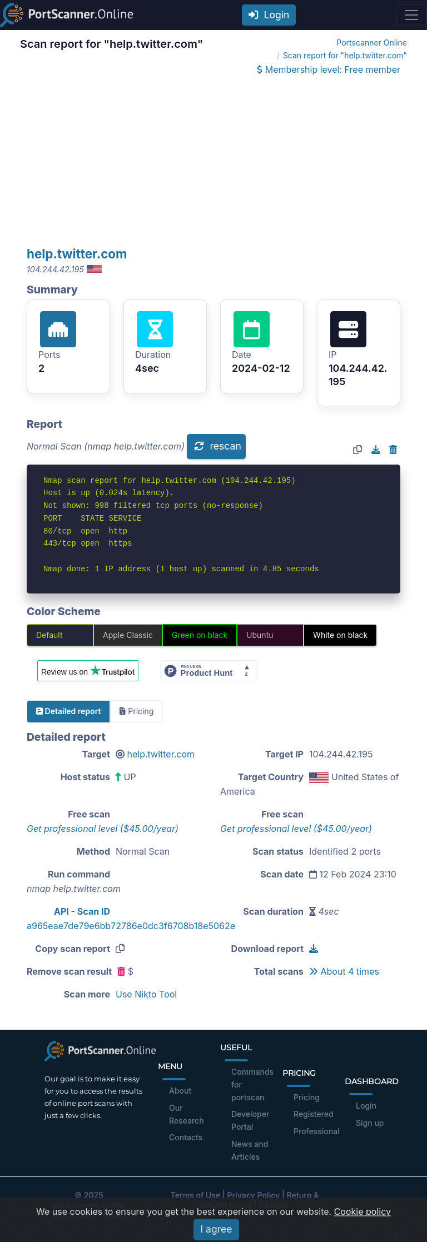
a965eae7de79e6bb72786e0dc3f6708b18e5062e (131, 925)
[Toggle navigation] (411, 15)
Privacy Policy (253, 1195)
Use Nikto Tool (146, 994)
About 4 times (344, 971)
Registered (314, 1114)
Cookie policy (362, 1227)
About (180, 1090)
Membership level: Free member (328, 69)
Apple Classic (128, 635)
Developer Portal (250, 1120)
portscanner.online (87, 1205)
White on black (340, 635)
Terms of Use (196, 1195)
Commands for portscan (252, 1084)
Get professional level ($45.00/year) (102, 828)
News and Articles (250, 1150)
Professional (317, 1131)
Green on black (199, 635)
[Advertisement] (213, 162)
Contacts (185, 1137)
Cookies (274, 1205)
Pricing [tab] (136, 711)
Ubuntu (259, 635)
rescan (217, 446)
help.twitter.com (77, 253)
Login (269, 15)
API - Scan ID (82, 911)
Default (49, 635)
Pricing (307, 1097)
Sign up (370, 1123)
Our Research (186, 1114)
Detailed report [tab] (68, 711)
